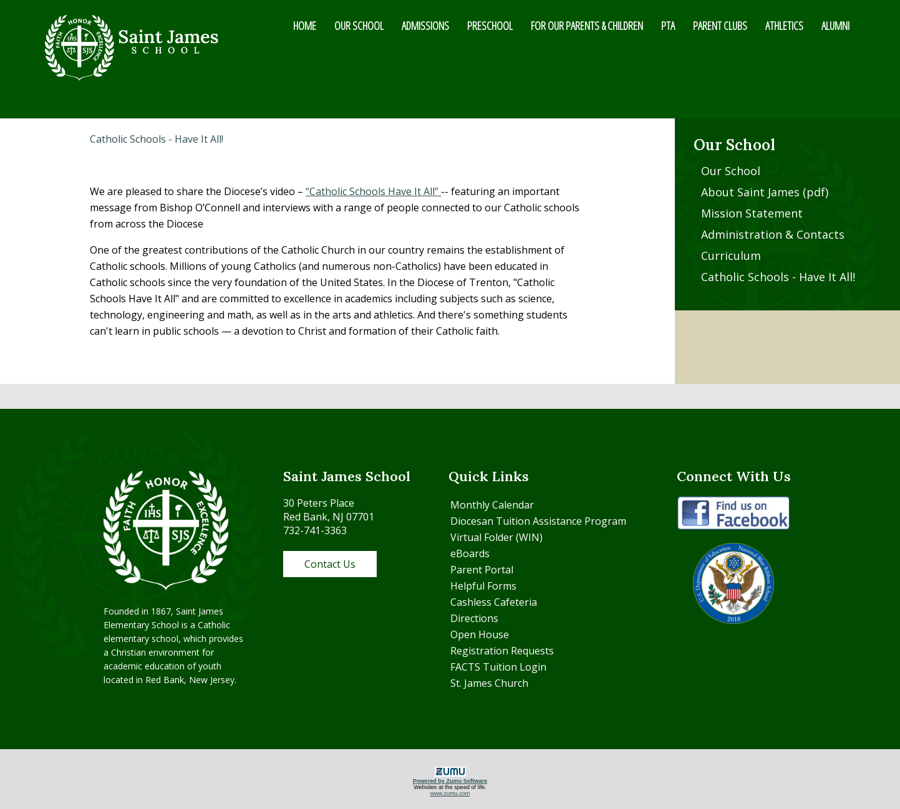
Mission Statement (752, 213)
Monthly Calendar (492, 505)
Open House (479, 634)
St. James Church (489, 683)
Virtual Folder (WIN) (496, 537)
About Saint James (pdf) (764, 191)
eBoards (470, 553)
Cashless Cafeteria (493, 602)
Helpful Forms (483, 586)
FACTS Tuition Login (498, 667)
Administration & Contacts (772, 234)
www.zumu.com (450, 793)
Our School (730, 170)
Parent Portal (481, 570)
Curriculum (731, 255)
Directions (474, 618)
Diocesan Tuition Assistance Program (538, 521)
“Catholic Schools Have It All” (373, 191)
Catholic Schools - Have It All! (778, 276)
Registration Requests (502, 651)
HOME (304, 25)
